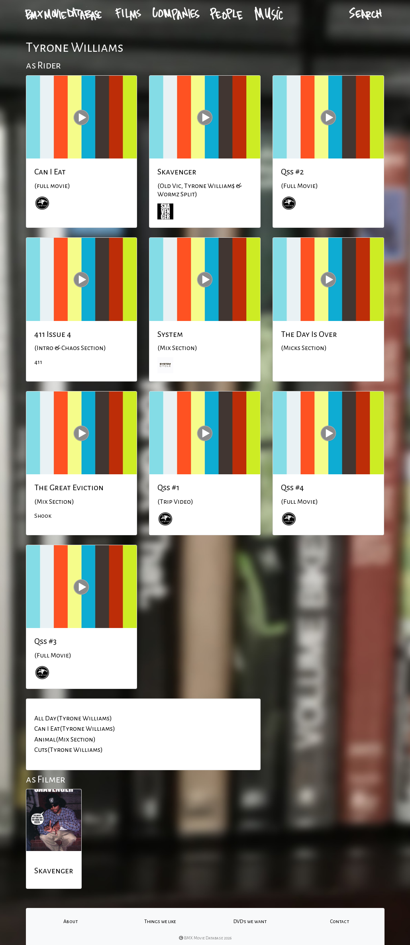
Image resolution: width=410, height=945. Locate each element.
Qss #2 (292, 171)
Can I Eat (50, 171)
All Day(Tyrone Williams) (73, 718)
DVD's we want (250, 921)
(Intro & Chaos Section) (70, 348)
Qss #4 (292, 487)
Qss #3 (45, 641)
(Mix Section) (177, 348)
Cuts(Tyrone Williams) (68, 749)
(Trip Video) (175, 501)
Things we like (160, 921)
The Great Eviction (69, 487)
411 (38, 362)
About (70, 921)
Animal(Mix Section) (65, 739)
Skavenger (176, 171)
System (170, 334)
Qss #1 (168, 487)
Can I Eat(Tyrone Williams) (74, 728)
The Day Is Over (309, 334)
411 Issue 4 (52, 334)
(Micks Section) (304, 348)
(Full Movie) (299, 186)
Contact (339, 921)
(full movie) (52, 186)
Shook (42, 516)
